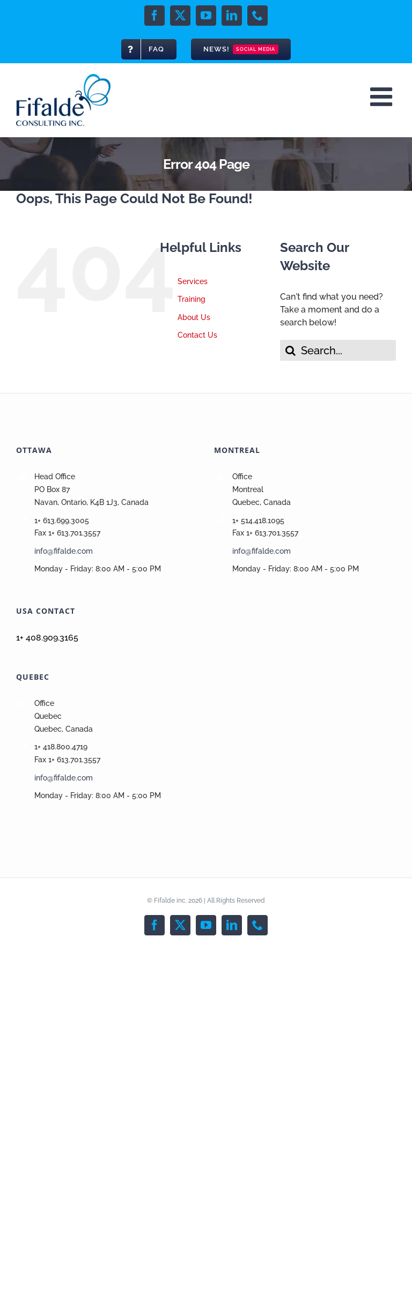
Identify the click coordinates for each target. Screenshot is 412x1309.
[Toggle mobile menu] (383, 96)
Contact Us (197, 335)
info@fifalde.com (63, 551)
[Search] (290, 350)
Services (193, 281)
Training (191, 299)
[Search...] (338, 350)
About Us (194, 317)
